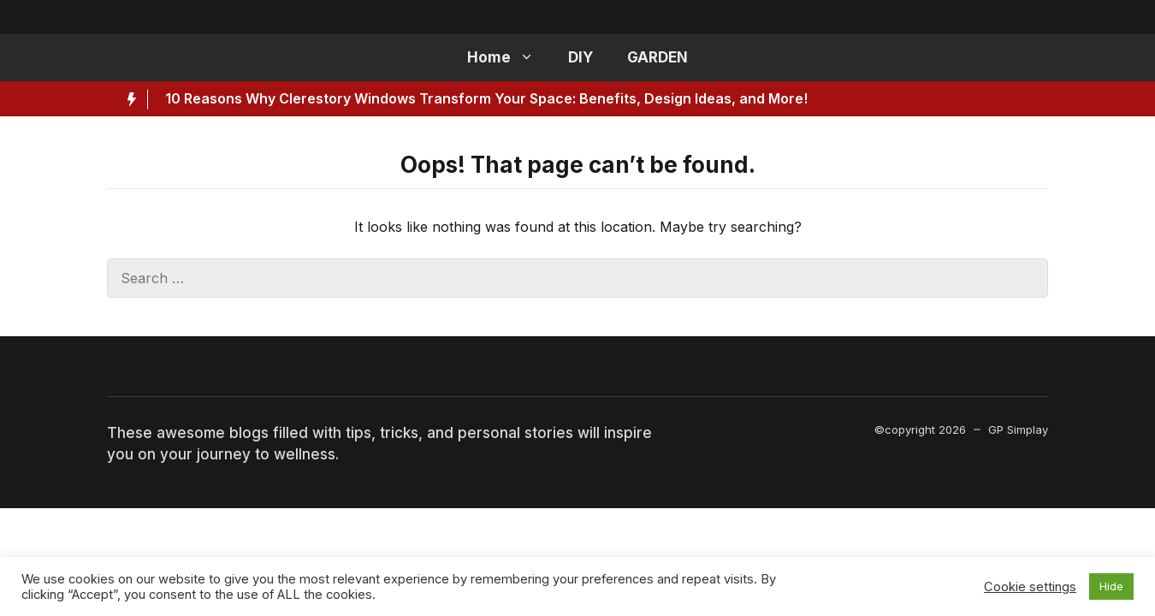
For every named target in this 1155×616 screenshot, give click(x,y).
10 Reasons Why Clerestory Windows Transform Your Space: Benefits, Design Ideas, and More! (486, 98)
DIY (580, 57)
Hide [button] (1111, 586)
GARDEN (657, 57)
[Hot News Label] (127, 99)
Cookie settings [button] (1030, 587)
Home (509, 57)
